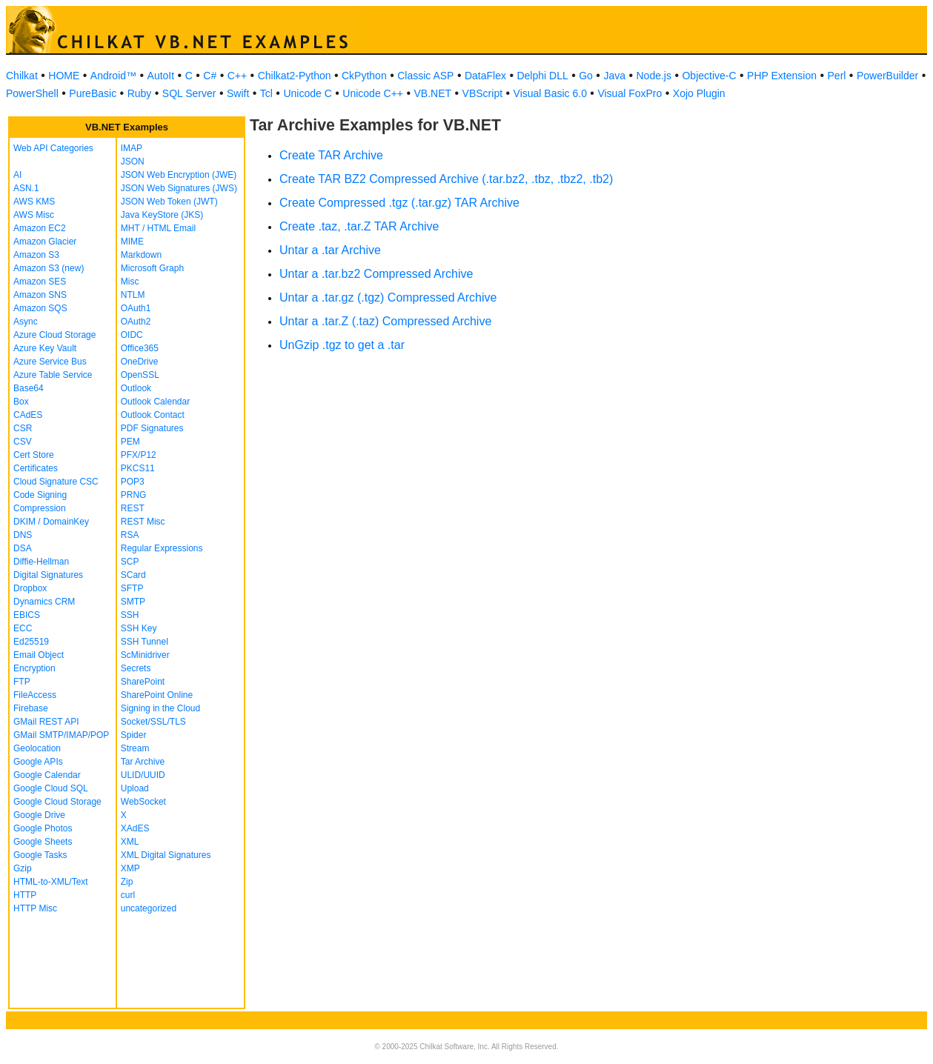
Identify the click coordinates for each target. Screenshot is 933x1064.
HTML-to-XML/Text (50, 882)
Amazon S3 (36, 255)
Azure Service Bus (50, 361)
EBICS (26, 615)
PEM (130, 441)
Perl (837, 76)
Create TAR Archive (331, 155)
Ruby (139, 93)
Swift (238, 93)
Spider (134, 735)
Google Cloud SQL (50, 788)
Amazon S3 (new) (48, 268)
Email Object (38, 655)
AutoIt (161, 76)
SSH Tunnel (144, 641)
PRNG (134, 495)
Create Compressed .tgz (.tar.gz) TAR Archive (399, 202)
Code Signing (40, 495)
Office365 (140, 348)
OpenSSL (140, 375)
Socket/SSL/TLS (153, 721)
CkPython (364, 76)
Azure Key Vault (44, 348)
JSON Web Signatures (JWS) (179, 188)
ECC (22, 628)
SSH (130, 615)
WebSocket (143, 802)
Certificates (35, 468)
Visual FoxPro (629, 93)
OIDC (132, 335)
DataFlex (485, 76)
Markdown (141, 255)
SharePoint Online (157, 695)
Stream (135, 748)
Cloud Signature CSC (56, 481)
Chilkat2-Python (294, 76)
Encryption (34, 668)
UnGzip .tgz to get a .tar (342, 345)
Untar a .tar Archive (330, 250)
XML (130, 842)
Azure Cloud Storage (54, 335)
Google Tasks (40, 855)
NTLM (133, 295)
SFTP (132, 588)
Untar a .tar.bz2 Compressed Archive (376, 273)
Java (614, 76)
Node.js (654, 76)
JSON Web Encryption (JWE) (178, 175)
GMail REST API (46, 721)
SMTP (133, 601)
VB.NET (433, 93)
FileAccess (34, 695)
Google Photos (42, 828)
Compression (39, 508)
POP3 (133, 481)
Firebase (30, 708)
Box (21, 401)
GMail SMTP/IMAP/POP (61, 735)
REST (133, 508)
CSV (22, 441)
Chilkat (22, 76)
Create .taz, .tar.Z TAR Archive (359, 226)
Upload (135, 788)
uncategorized (148, 908)
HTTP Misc (35, 908)
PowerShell (32, 93)
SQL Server (189, 93)
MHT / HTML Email (158, 228)
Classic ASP (425, 76)
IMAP (131, 148)
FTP (21, 681)
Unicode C (307, 93)
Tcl (266, 93)
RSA (130, 535)
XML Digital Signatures (166, 855)
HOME (63, 76)
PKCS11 (138, 468)
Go (586, 76)
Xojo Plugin (699, 93)
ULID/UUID (143, 775)
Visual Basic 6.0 (550, 93)
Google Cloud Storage (57, 802)
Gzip (22, 868)
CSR (22, 428)
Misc (130, 281)
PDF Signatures (152, 428)
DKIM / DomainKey (51, 521)
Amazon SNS (40, 295)
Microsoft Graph (152, 268)
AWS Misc (33, 215)
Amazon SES (39, 281)
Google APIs (38, 762)
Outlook (136, 388)
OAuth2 (136, 321)
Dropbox (30, 588)
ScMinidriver (145, 655)
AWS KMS (34, 201)
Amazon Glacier (44, 241)
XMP (130, 868)
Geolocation (37, 748)
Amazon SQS (40, 308)
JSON (133, 161)
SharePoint (143, 681)
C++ (237, 76)
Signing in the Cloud (160, 708)
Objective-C (709, 76)
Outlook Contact (153, 415)
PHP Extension (782, 76)
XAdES (135, 828)
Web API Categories (53, 148)
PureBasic (92, 93)
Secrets (136, 668)
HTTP (24, 895)
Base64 (28, 388)
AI (17, 175)
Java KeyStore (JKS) (162, 215)
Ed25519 (31, 641)
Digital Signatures (48, 575)
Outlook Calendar (155, 401)
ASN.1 (26, 188)
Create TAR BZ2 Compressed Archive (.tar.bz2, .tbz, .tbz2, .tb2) (446, 179)
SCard (133, 575)
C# (209, 76)
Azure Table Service (53, 375)
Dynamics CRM (44, 601)
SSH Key (139, 628)
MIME (132, 241)
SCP (130, 561)
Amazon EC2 (39, 228)
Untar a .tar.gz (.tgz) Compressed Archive (388, 297)
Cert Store (33, 455)
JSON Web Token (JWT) (169, 201)
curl (128, 895)
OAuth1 (136, 308)
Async (25, 321)
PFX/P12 (138, 455)
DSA (22, 548)
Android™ (113, 76)
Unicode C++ (372, 93)
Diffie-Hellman (41, 561)
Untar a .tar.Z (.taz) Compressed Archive (385, 321)
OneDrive (140, 361)
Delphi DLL (542, 76)
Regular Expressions (162, 548)
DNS (22, 535)
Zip (127, 882)
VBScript (482, 93)
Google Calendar (47, 775)
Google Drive (39, 815)
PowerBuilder (887, 76)
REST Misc (143, 521)
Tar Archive (143, 762)
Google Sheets (42, 842)
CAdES (27, 415)
